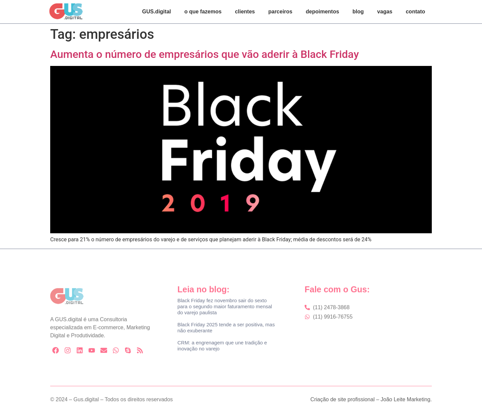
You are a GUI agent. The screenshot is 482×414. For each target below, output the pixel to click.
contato (415, 11)
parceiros (280, 11)
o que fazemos (203, 11)
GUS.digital (156, 11)
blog (358, 11)
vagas (384, 11)
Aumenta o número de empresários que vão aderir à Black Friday (204, 54)
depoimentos (322, 11)
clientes (245, 11)
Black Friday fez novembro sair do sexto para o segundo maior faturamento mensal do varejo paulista (224, 306)
